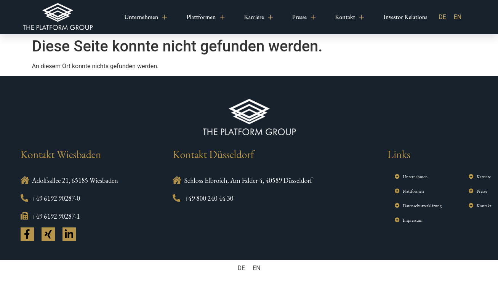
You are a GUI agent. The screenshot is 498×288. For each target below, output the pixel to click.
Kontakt (349, 17)
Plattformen (205, 17)
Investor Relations (405, 17)
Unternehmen (145, 17)
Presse (304, 17)
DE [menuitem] (442, 17)
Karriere (258, 17)
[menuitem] (442, 17)
